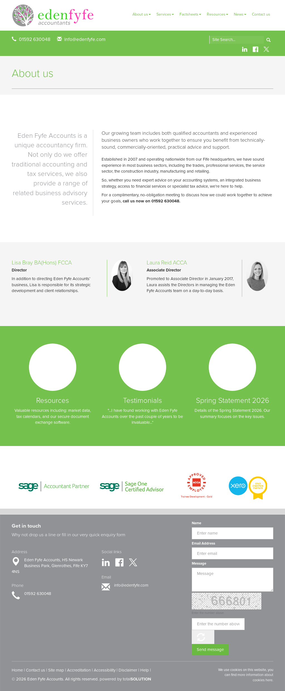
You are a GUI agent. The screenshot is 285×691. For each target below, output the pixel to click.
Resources (217, 14)
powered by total (125, 679)
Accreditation (79, 670)
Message (199, 563)
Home (17, 670)
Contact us (261, 14)
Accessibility (105, 670)
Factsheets (190, 14)
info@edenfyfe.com (84, 39)
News (240, 14)
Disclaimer (128, 670)
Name (196, 523)
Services (165, 14)
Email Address (203, 543)
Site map (56, 670)
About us (141, 14)
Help (144, 670)
